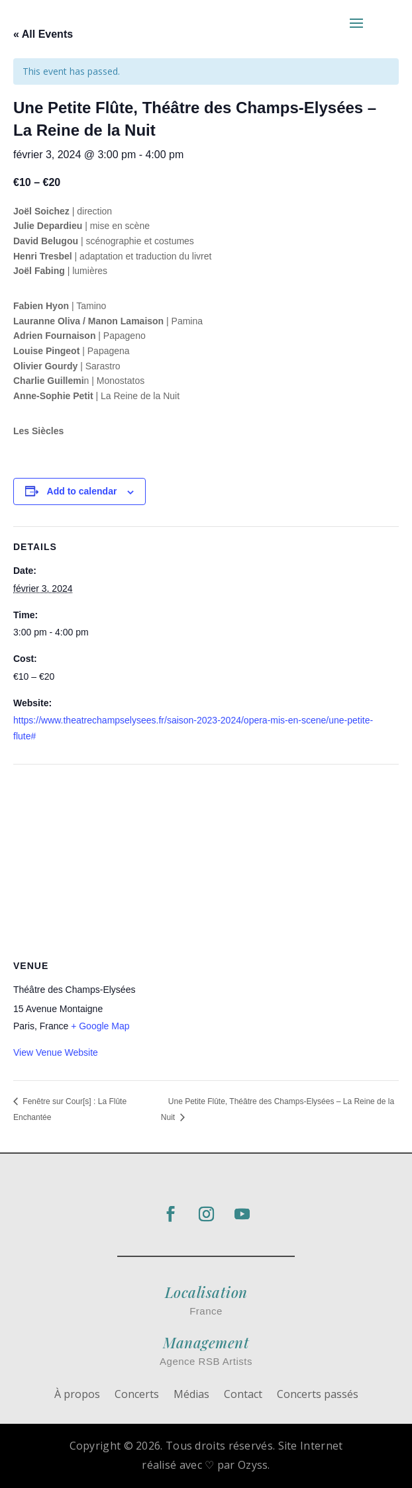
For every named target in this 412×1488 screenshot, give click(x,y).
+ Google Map (100, 1026)
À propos (77, 1395)
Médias (191, 1395)
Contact (243, 1395)
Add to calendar (82, 491)
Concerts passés (317, 1395)
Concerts (137, 1395)
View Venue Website (55, 1052)
